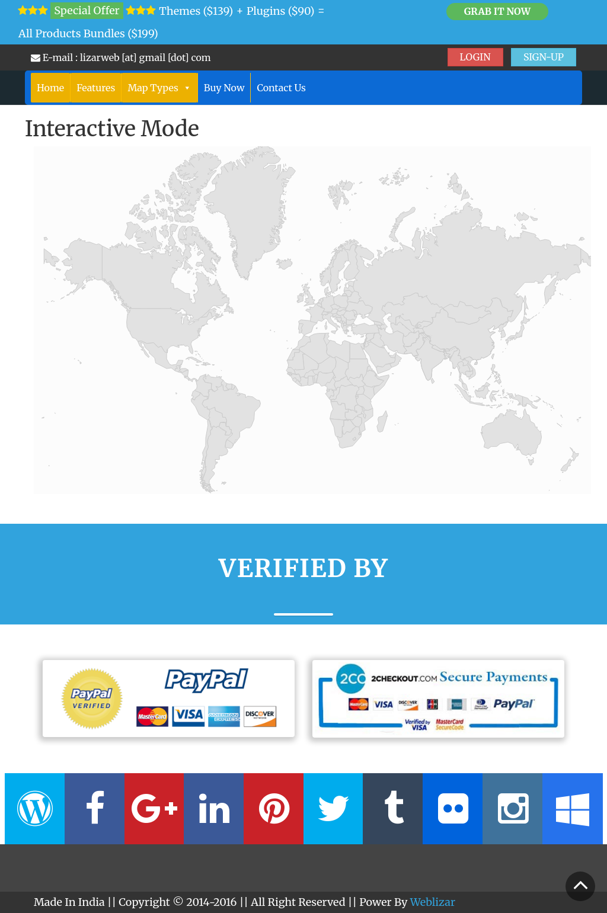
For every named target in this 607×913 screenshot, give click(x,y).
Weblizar (432, 902)
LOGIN (475, 57)
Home (50, 88)
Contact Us (281, 88)
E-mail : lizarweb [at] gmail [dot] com (121, 57)
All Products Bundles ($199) (88, 33)
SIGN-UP (543, 57)
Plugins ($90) (281, 11)
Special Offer (86, 10)
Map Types (159, 87)
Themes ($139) (196, 11)
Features (95, 88)
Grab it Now (497, 11)
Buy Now (224, 88)
